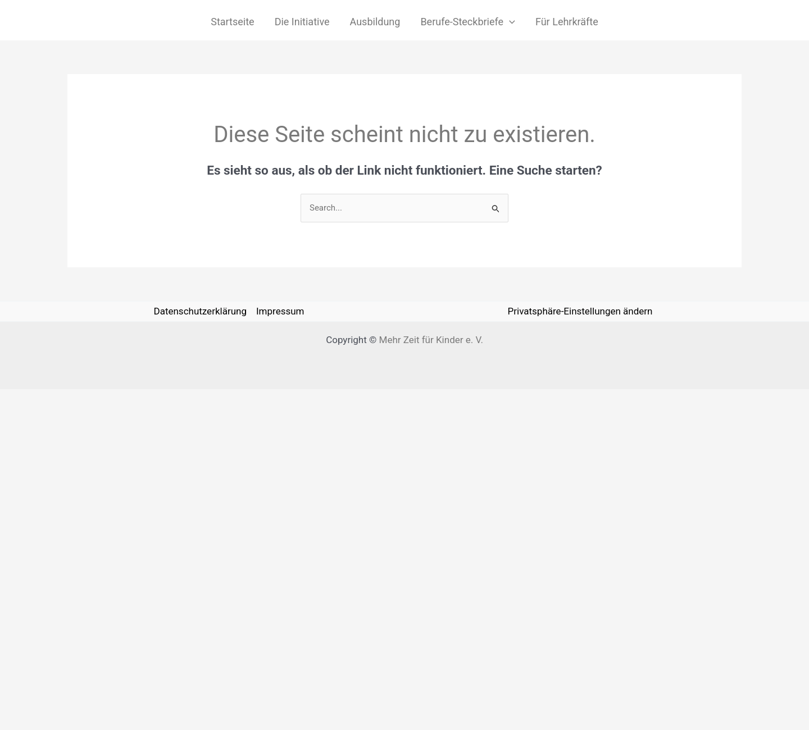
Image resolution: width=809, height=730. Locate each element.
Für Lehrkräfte (566, 22)
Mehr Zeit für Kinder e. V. (431, 339)
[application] (509, 21)
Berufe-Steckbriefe (467, 21)
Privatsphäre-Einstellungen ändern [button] (580, 311)
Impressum (280, 311)
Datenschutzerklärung (199, 311)
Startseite (232, 22)
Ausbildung (375, 22)
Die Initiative (302, 22)
